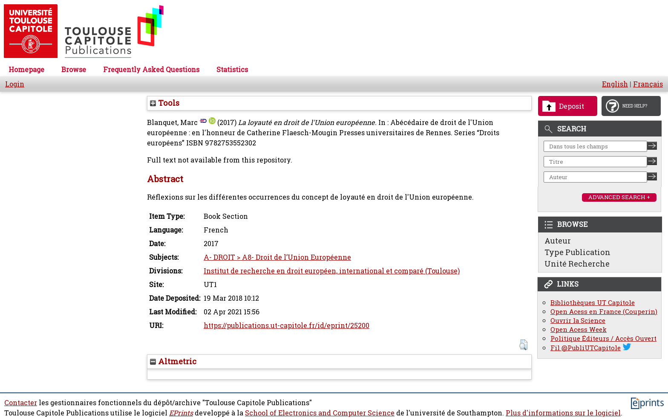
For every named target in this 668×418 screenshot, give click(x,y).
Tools (164, 103)
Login (14, 84)
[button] (523, 345)
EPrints (181, 413)
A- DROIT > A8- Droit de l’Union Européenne (277, 257)
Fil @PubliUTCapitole (585, 347)
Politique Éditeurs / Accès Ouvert (603, 338)
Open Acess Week (578, 329)
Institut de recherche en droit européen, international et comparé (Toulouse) (332, 271)
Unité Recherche (577, 263)
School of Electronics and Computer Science (319, 413)
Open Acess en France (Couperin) (603, 311)
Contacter (20, 402)
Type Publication (577, 252)
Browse (73, 69)
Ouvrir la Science (577, 320)
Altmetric (173, 361)
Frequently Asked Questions (151, 69)
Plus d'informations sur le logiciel (563, 413)
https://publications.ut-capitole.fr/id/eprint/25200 (286, 325)
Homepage (26, 69)
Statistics (232, 69)
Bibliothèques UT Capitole (592, 302)
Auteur (557, 240)
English (615, 84)
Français (648, 84)
